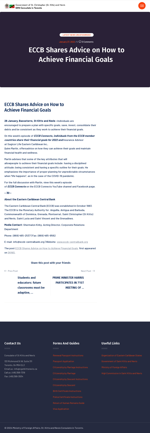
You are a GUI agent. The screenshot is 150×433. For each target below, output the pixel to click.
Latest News (69, 35)
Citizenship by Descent (64, 385)
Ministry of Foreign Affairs (114, 367)
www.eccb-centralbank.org (72, 241)
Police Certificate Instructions (67, 397)
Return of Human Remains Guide (68, 403)
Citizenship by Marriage (64, 373)
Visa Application (61, 408)
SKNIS (11, 252)
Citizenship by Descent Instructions (70, 379)
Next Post (88, 270)
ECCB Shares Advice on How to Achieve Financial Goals (47, 248)
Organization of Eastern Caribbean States (122, 355)
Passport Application (63, 361)
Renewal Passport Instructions (68, 355)
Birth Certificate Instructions (67, 391)
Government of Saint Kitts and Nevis (119, 361)
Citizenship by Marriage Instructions (70, 367)
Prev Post (11, 271)
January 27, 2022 (67, 41)
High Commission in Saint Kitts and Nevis (122, 373)
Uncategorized (83, 35)
